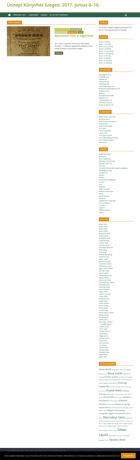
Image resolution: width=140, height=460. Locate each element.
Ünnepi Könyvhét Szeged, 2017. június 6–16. (53, 5)
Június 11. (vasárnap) (106, 53)
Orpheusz (102, 198)
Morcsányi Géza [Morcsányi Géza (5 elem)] (114, 417)
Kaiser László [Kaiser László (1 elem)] (118, 397)
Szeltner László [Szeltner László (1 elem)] (112, 430)
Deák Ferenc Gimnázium (108, 121)
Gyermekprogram (105, 86)
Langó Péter (103, 296)
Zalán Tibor (103, 357)
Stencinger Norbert (106, 322)
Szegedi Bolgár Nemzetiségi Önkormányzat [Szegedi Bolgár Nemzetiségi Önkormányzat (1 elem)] (114, 423)
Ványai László (104, 350)
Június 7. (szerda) (105, 44)
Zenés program (104, 105)
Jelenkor (102, 175)
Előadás (101, 79)
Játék (100, 93)
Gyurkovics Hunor (105, 264)
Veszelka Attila (104, 352)
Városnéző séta (104, 103)
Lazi (100, 184)
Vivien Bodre (103, 354)
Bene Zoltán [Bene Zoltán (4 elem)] (115, 373)
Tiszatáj (102, 205)
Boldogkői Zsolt (104, 238)
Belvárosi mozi (104, 119)
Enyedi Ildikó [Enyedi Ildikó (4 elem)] (114, 390)
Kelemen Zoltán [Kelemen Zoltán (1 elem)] (114, 401)
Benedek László (104, 233)
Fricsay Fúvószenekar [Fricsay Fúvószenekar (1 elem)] (121, 394)
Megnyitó (102, 98)
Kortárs (101, 182)
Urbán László (103, 347)
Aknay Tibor (103, 224)
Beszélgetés (103, 75)
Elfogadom (128, 455)
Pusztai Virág (103, 310)
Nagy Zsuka (103, 301)
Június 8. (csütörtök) (106, 46)
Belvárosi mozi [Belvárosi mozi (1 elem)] (103, 374)
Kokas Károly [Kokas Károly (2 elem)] (104, 407)
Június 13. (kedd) (105, 58)
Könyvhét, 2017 (19, 15)
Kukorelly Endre (104, 287)
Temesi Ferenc (104, 338)
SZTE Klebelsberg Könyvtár (108, 138)
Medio (101, 194)
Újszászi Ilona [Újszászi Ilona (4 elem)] (117, 439)
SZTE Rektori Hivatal (106, 140)
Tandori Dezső (104, 331)
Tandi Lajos (103, 329)
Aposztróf (102, 156)
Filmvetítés (103, 84)
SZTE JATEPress (104, 203)
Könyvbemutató (61, 32)
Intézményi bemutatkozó (108, 89)
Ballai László (103, 226)
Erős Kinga (102, 252)
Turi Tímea (103, 345)
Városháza (102, 142)
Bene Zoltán (103, 231)
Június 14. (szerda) (105, 60)
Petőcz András (104, 303)
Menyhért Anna (104, 299)
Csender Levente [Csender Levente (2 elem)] (111, 377)
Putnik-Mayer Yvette (106, 313)
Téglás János (103, 336)
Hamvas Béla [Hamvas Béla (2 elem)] (108, 397)
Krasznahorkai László (106, 282)
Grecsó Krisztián (105, 261)
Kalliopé (102, 177)
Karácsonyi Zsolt (105, 280)
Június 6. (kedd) (104, 42)
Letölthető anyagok (59, 15)
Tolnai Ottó (103, 341)
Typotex (102, 208)
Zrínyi (80, 32)
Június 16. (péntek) (105, 63)
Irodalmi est (103, 91)
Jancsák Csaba (104, 271)
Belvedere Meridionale (107, 161)
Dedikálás (102, 77)
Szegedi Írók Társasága (107, 201)
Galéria (44, 15)
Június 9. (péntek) (75, 29)
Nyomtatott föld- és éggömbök (74, 35)
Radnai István (104, 315)
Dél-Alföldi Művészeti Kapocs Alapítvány (113, 168)
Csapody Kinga (104, 240)
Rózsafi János (104, 317)
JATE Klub (102, 128)
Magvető (102, 187)
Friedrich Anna (104, 257)
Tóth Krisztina (104, 343)
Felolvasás (102, 82)
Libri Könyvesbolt (105, 131)
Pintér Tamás (104, 306)
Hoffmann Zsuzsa (105, 266)
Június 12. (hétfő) (105, 56)
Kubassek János (104, 285)
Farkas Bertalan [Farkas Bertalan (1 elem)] (110, 394)
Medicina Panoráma (106, 191)
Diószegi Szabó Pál (106, 247)
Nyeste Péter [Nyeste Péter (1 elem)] (129, 418)
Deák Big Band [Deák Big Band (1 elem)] (113, 383)
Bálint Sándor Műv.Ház (107, 117)
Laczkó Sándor (104, 289)
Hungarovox (103, 173)
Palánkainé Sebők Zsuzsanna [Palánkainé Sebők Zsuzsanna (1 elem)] (107, 421)
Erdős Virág (103, 250)
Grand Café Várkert (62, 29)
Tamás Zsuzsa (104, 327)
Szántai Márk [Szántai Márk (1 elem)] (112, 435)
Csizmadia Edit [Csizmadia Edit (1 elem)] (122, 377)
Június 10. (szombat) (106, 51)
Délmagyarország (105, 170)
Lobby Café (103, 133)
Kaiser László (103, 273)
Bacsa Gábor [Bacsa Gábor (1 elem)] (115, 369)
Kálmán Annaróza (105, 275)
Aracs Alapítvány (105, 159)
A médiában (33, 15)
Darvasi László (104, 245)
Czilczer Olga (103, 243)
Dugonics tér (103, 124)
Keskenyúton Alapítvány (107, 180)
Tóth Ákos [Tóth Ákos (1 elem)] (119, 435)
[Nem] (137, 456)
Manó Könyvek (104, 189)
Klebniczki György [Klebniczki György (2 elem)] (122, 404)
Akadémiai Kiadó (105, 154)
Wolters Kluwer (104, 210)
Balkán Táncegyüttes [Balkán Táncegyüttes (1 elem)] (125, 369)
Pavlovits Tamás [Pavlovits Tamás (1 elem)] (120, 421)
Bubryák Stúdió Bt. (105, 163)
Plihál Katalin (72, 32)
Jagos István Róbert (106, 268)
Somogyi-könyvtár (105, 135)
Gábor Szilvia (103, 259)
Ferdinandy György (105, 254)
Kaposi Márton (104, 278)
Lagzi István (103, 292)
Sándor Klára (103, 320)
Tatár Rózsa (103, 334)
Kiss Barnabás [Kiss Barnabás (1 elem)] (110, 404)
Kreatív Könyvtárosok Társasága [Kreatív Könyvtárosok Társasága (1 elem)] (119, 407)
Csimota (102, 166)
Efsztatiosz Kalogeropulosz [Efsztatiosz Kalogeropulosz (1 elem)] (117, 387)
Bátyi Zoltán (103, 229)
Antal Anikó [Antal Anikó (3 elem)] (105, 369)
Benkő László (104, 236)
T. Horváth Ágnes (105, 324)
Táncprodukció (104, 100)
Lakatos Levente (105, 294)
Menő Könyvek (104, 196)
